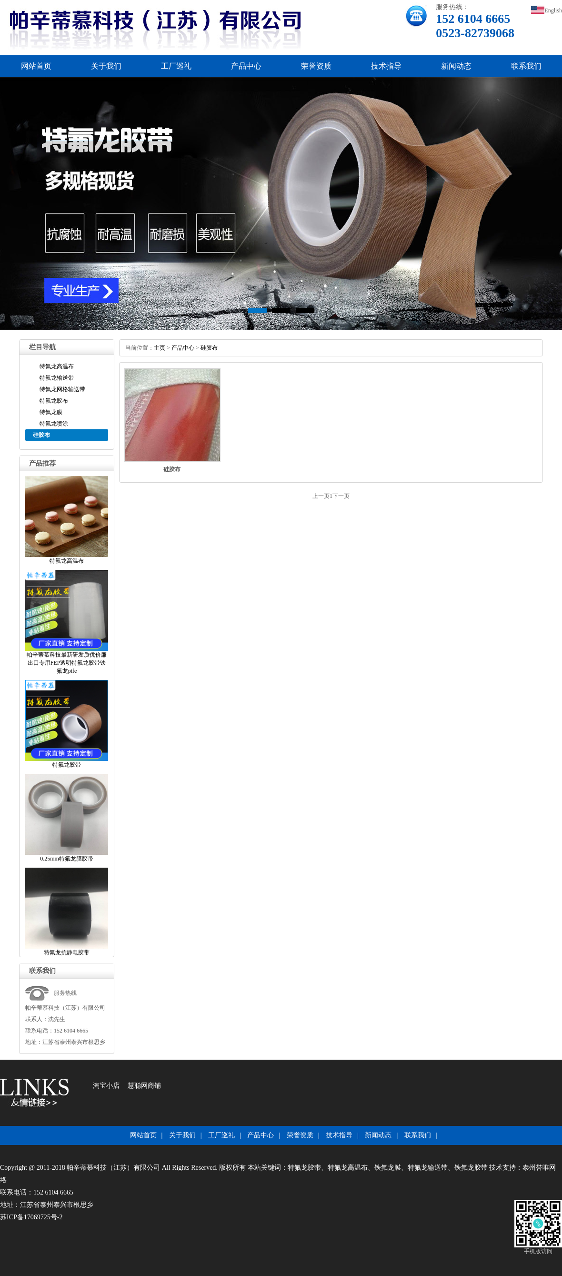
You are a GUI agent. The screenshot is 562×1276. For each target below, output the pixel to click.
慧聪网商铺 (144, 1085)
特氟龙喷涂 (54, 423)
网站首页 (36, 66)
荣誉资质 (316, 66)
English (546, 10)
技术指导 (386, 66)
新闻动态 (456, 66)
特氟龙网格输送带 (62, 389)
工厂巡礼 (176, 66)
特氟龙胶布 (54, 400)
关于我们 (106, 66)
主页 (159, 347)
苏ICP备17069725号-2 (31, 1217)
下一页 (341, 496)
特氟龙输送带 (57, 378)
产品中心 (246, 66)
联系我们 (526, 66)
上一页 (321, 496)
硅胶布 (209, 347)
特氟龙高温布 (57, 366)
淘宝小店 (106, 1085)
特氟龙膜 (51, 412)
